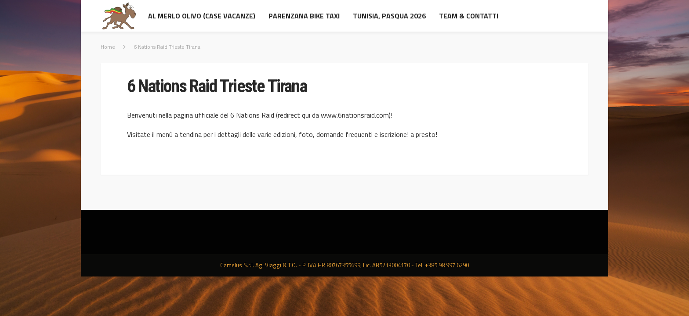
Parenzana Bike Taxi (304, 16)
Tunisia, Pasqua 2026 (389, 16)
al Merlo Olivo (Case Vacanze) (201, 16)
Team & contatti (468, 16)
